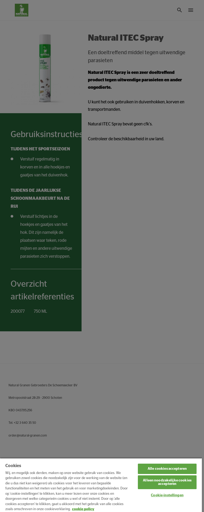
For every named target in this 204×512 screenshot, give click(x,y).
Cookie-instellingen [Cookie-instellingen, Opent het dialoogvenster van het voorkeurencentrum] (167, 495)
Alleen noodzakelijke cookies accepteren (167, 482)
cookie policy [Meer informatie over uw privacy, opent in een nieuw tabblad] (83, 509)
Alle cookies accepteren (167, 469)
